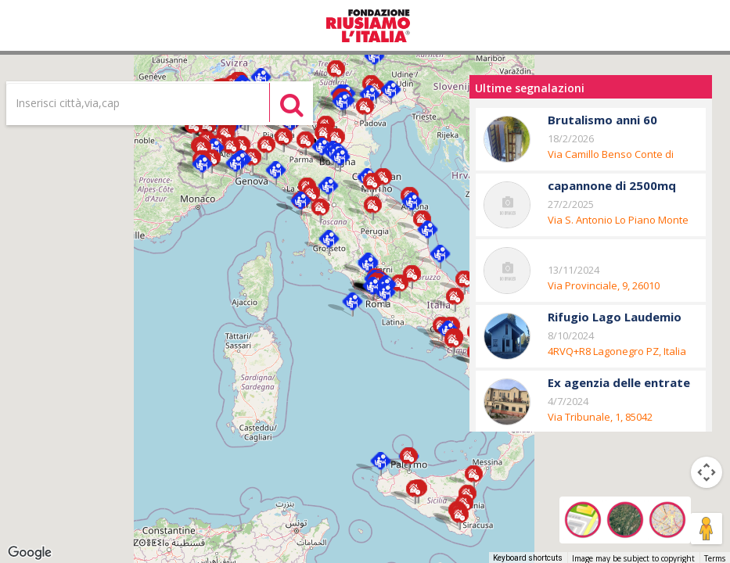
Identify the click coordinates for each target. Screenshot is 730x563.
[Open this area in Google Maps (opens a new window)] (30, 553)
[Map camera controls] (706, 472)
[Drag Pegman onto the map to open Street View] (706, 528)
